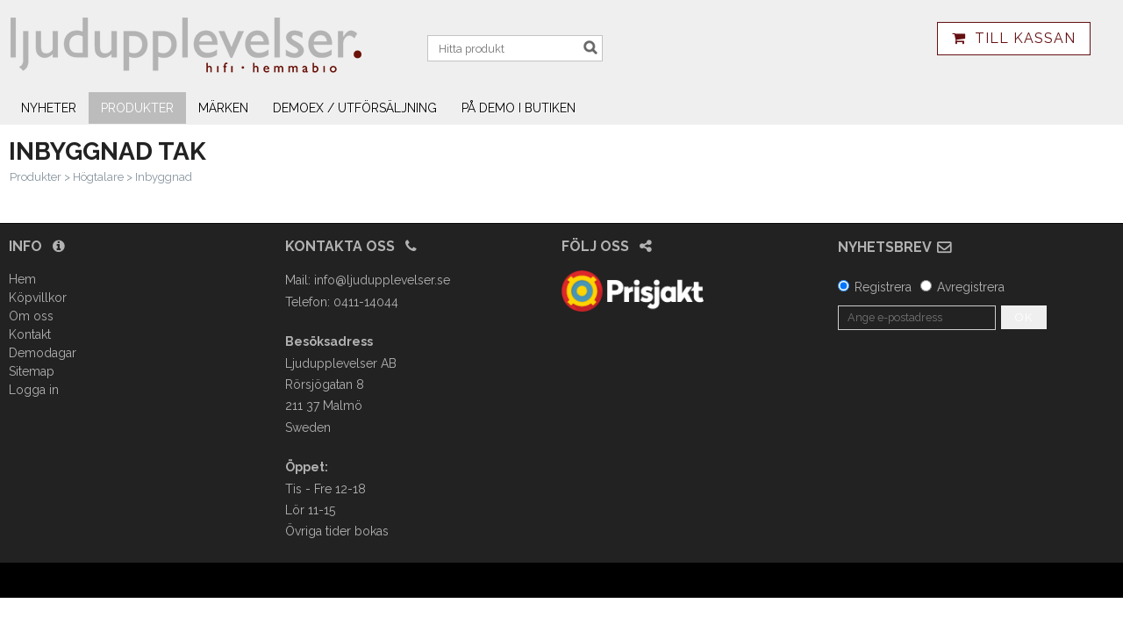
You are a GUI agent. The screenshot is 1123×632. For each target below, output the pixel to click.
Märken (223, 108)
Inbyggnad (163, 176)
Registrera (883, 287)
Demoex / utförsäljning (355, 108)
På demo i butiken (518, 108)
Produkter (137, 108)
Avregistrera (971, 287)
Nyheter (48, 108)
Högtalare (98, 176)
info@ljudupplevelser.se (382, 280)
